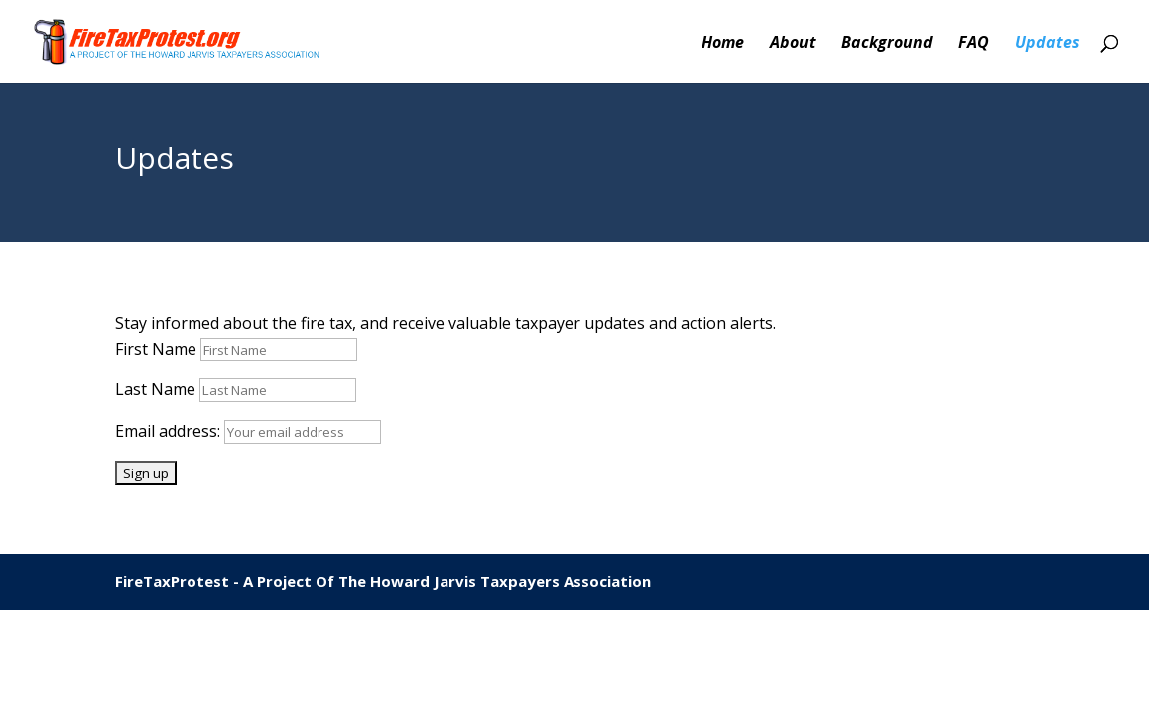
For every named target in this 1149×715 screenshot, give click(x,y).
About (793, 44)
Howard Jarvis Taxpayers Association (510, 581)
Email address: (169, 431)
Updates (1047, 44)
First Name (155, 348)
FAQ (973, 44)
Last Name (155, 389)
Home (723, 44)
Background (887, 44)
